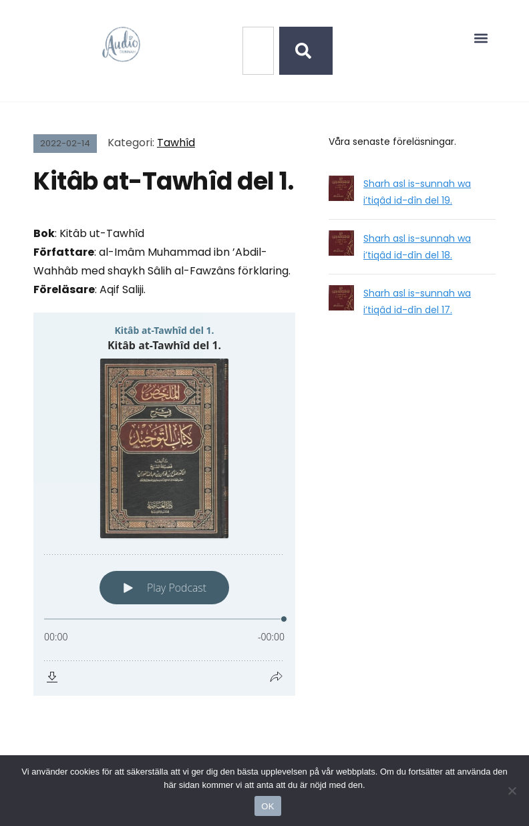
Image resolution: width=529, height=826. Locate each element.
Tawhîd (176, 142)
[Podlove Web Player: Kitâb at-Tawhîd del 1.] (164, 504)
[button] (481, 38)
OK (267, 806)
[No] (512, 790)
